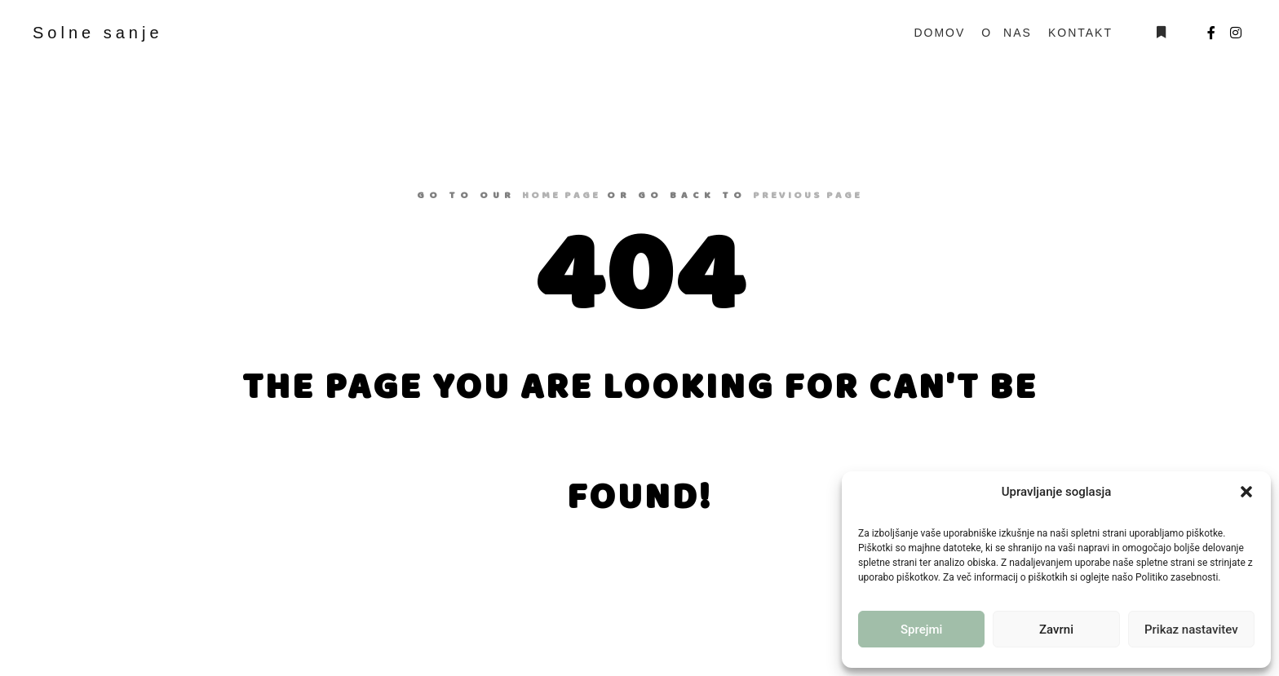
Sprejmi (921, 629)
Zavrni (1056, 629)
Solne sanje (98, 33)
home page (561, 195)
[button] (1246, 492)
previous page (807, 195)
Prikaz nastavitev (1191, 629)
